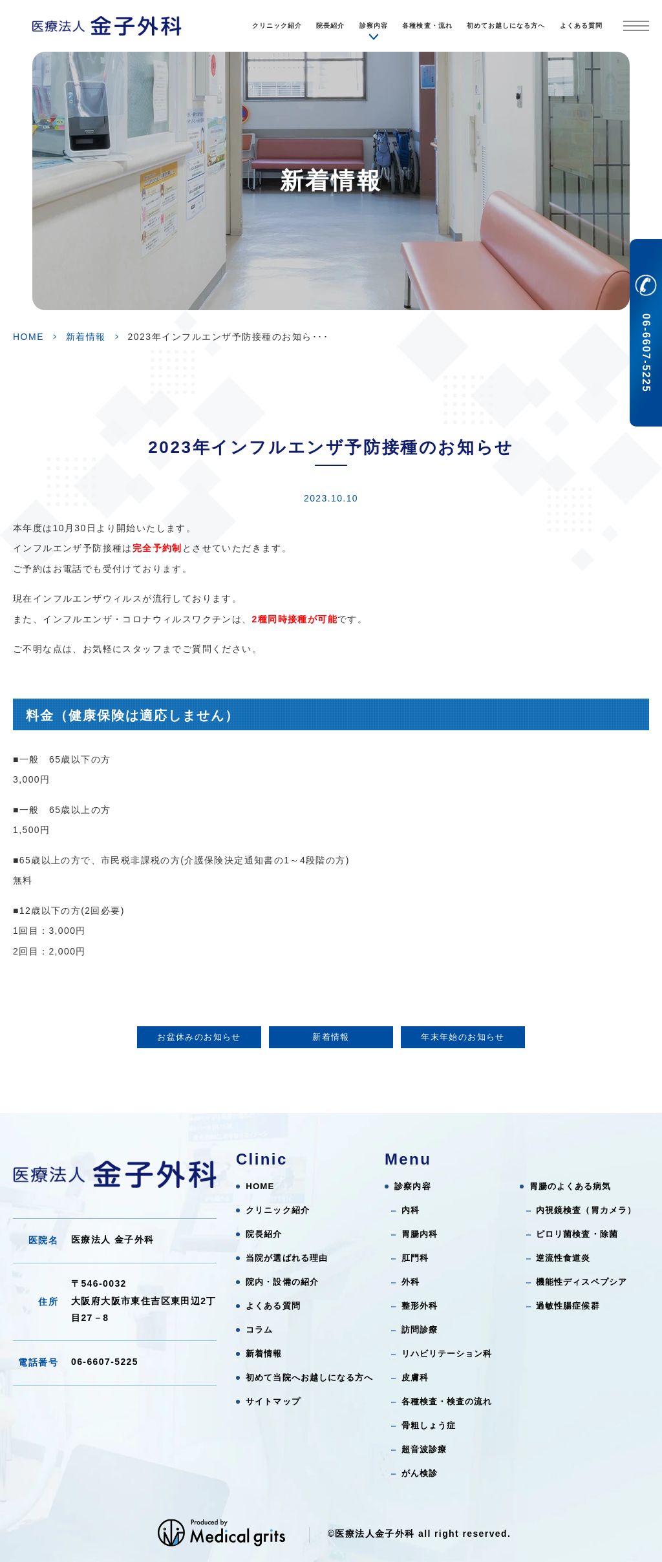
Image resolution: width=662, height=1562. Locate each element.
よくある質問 (581, 25)
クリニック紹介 (277, 25)
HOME (28, 337)
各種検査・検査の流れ (447, 1401)
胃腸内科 (419, 1234)
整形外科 (419, 1306)
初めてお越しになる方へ (506, 25)
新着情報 (86, 337)
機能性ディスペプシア (581, 1282)
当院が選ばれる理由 (287, 1258)
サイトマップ (273, 1401)
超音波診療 (424, 1449)
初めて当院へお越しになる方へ (309, 1377)
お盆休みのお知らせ (199, 1037)
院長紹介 (330, 25)
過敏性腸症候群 (567, 1306)
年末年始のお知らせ (463, 1037)
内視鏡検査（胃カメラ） (586, 1210)
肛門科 (415, 1258)
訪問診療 (419, 1330)
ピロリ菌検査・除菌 (577, 1234)
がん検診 (419, 1473)
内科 (410, 1210)
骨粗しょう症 (428, 1425)
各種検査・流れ (427, 25)
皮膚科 (415, 1377)
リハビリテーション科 (447, 1353)
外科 (410, 1282)
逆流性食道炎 (563, 1258)
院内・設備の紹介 (282, 1282)
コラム (259, 1330)
